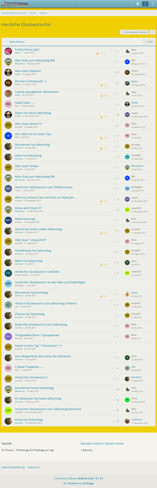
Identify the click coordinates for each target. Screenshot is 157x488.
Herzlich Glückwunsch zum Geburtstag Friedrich (46, 303)
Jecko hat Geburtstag (28, 155)
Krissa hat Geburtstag (29, 419)
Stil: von (78, 483)
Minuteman (20, 63)
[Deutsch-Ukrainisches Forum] (15, 4)
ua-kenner (136, 419)
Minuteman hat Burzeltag (31, 292)
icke (16, 306)
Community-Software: (78, 478)
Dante (134, 292)
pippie (17, 52)
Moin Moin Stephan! (28, 71)
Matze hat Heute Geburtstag (33, 113)
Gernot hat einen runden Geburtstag (38, 229)
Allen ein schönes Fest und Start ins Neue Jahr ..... (47, 197)
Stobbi (17, 74)
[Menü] (153, 4)
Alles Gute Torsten (27, 166)
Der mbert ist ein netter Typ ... (34, 134)
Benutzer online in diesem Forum (102, 443)
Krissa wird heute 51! (28, 208)
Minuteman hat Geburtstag (32, 144)
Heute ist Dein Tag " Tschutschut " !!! (38, 345)
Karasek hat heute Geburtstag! (34, 388)
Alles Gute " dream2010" (30, 240)
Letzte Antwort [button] (17, 41)
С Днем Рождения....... (29, 367)
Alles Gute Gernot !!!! (28, 124)
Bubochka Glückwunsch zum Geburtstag (41, 324)
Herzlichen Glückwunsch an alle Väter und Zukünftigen (50, 282)
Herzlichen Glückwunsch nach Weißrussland (43, 187)
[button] (152, 32)
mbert (17, 95)
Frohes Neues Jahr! (27, 49)
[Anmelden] (145, 3)
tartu (133, 49)
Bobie (134, 81)
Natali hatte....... (25, 102)
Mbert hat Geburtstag (29, 261)
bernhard (19, 147)
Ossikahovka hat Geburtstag (33, 250)
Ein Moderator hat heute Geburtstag (38, 398)
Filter (149, 41)
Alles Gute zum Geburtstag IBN (35, 60)
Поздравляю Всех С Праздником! (37, 335)
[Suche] (138, 4)
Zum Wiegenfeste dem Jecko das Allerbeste (43, 356)
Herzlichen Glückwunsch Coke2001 (37, 271)
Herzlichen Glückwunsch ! (31, 377)
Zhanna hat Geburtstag (30, 314)
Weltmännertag (25, 219)
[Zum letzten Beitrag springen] (127, 51)
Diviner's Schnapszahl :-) (30, 81)
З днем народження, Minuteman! (37, 92)
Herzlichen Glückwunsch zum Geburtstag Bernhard (48, 409)
